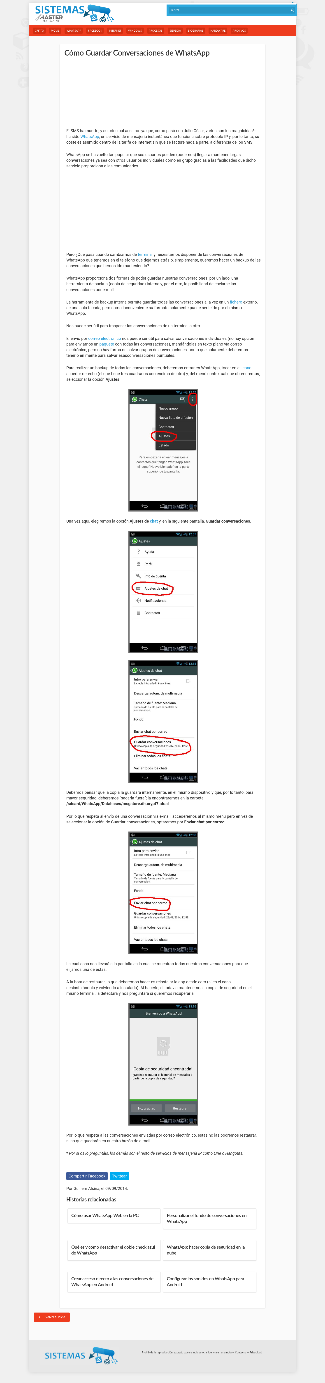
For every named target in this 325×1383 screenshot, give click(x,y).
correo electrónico (104, 338)
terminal (145, 254)
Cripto (39, 30)
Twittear (119, 1176)
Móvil (55, 30)
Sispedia (175, 30)
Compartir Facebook (87, 1176)
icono (246, 367)
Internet (115, 30)
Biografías (196, 30)
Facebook (95, 30)
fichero (236, 302)
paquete (106, 344)
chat (154, 521)
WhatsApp (73, 30)
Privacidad (256, 1352)
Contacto (240, 1352)
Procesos (155, 30)
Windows (135, 30)
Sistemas (74, 14)
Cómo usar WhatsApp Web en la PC (105, 1215)
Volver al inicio (51, 1317)
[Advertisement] (100, 92)
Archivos (239, 30)
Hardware (217, 30)
